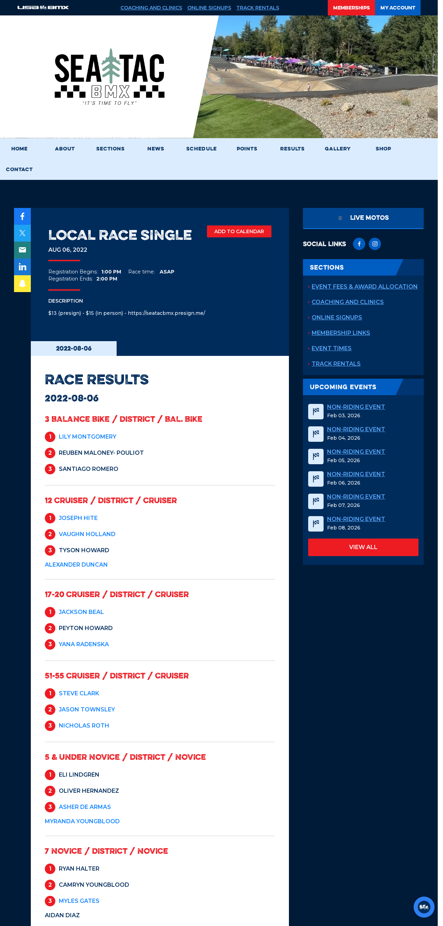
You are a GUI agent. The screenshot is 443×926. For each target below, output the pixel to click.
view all (363, 547)
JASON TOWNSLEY (87, 709)
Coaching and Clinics (151, 8)
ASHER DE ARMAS (85, 807)
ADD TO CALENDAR (239, 231)
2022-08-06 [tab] (73, 348)
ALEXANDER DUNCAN (76, 564)
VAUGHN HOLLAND (87, 534)
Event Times (332, 348)
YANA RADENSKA (84, 644)
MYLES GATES (79, 901)
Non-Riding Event (356, 407)
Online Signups (209, 8)
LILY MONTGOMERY (87, 436)
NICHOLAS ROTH (84, 725)
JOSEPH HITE (78, 518)
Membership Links (341, 333)
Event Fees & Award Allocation (365, 286)
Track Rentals (257, 8)
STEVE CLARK (79, 693)
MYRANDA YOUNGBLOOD (82, 821)
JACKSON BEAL (81, 612)
